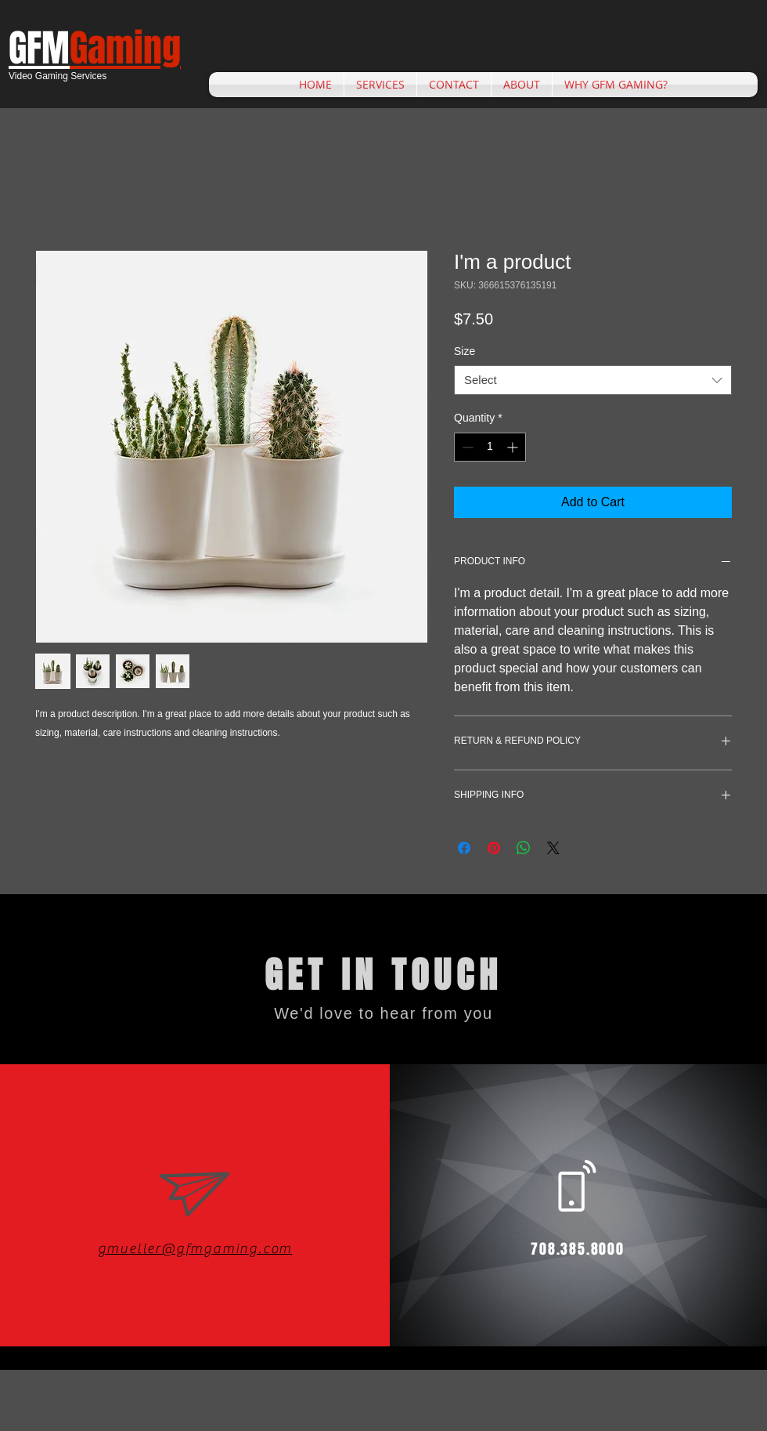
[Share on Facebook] (464, 848)
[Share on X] (553, 848)
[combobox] (593, 380)
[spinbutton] (490, 447)
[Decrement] (466, 447)
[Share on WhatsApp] (523, 848)
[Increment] (514, 447)
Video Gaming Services (57, 76)
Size (464, 351)
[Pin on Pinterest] (493, 848)
